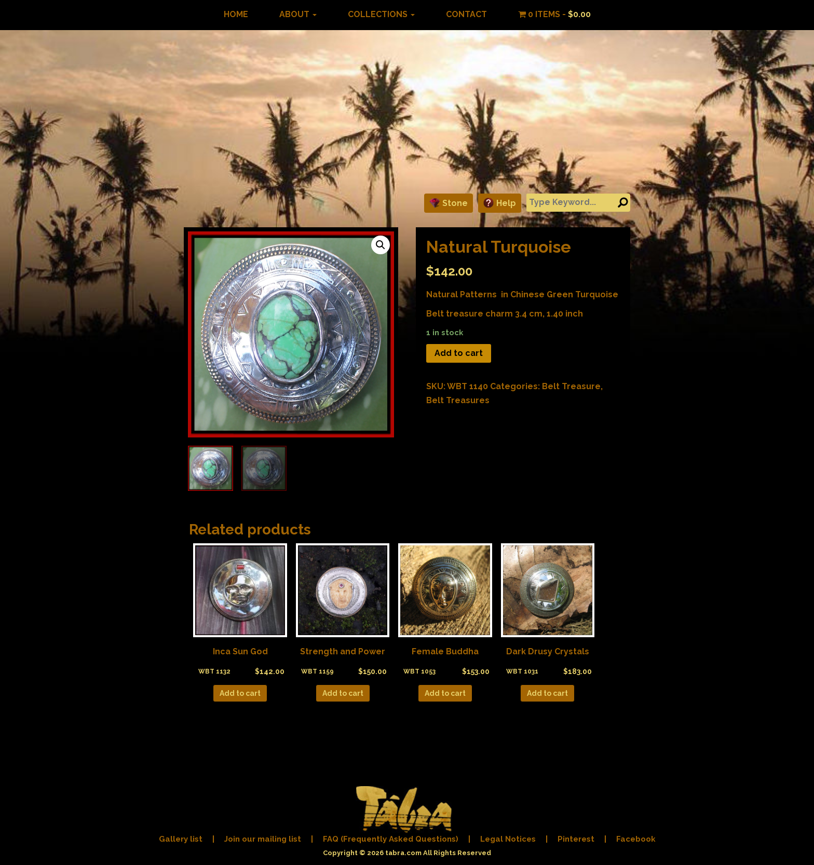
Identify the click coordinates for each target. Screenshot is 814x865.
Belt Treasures (458, 400)
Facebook (636, 839)
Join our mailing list (262, 839)
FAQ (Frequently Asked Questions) (390, 839)
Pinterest (576, 839)
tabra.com (403, 853)
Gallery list (180, 839)
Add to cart (459, 353)
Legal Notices (508, 839)
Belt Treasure (571, 386)
